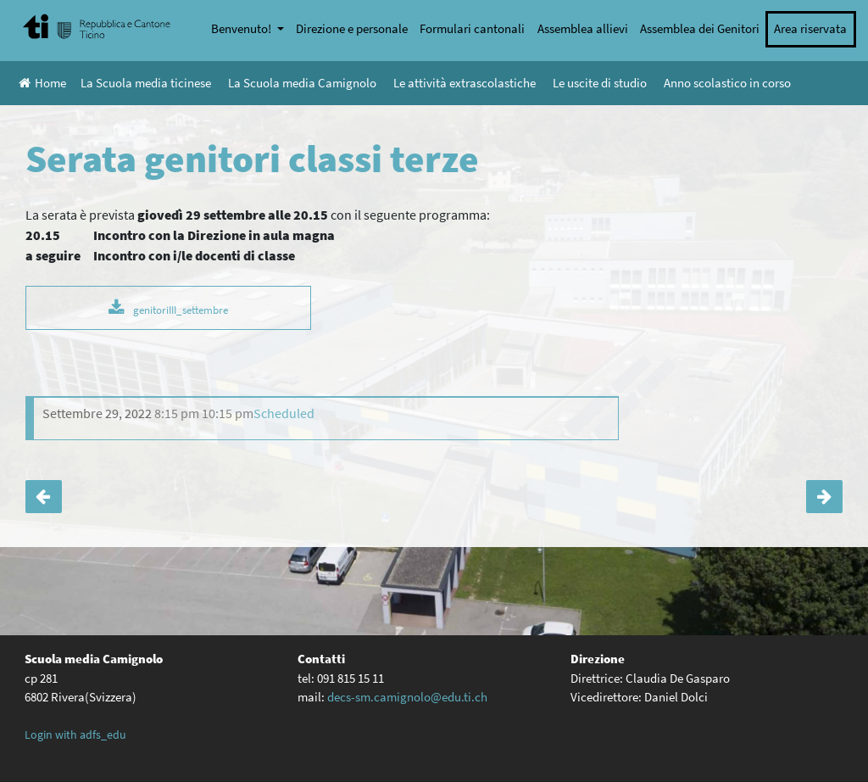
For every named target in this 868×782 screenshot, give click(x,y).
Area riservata (810, 28)
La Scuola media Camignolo (302, 83)
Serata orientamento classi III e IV (824, 496)
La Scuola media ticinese (146, 83)
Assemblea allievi (582, 28)
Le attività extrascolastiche (464, 83)
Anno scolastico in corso (727, 83)
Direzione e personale (352, 28)
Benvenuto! (242, 28)
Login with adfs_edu (75, 734)
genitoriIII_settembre (180, 309)
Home (42, 83)
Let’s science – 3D (43, 496)
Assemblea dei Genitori (700, 28)
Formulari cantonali (472, 28)
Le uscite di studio (600, 83)
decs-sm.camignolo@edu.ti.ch (407, 697)
